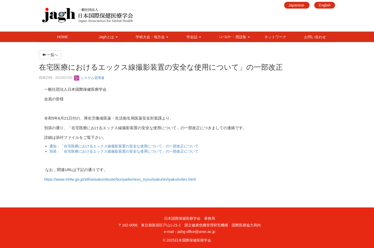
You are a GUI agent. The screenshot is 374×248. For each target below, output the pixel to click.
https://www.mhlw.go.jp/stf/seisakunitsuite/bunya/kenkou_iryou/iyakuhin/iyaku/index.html (120, 179)
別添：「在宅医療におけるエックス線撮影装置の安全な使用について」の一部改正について (123, 151)
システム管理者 (89, 78)
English (325, 5)
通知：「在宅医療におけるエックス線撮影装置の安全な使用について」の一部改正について (123, 146)
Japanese (297, 5)
